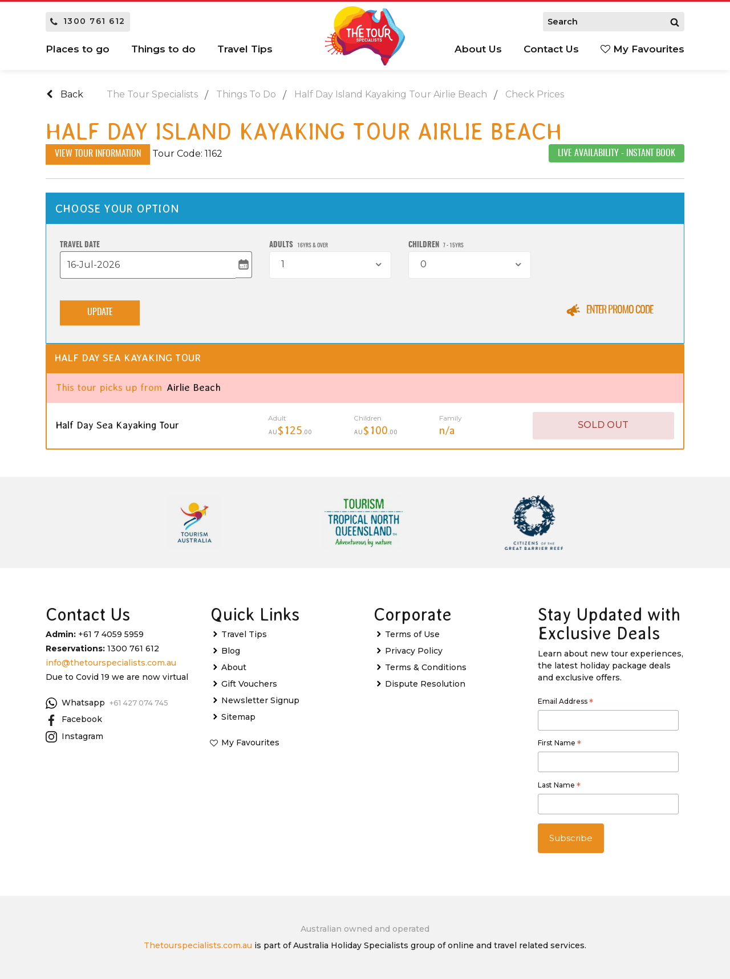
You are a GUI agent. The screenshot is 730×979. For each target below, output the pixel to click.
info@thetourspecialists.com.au (111, 663)
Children (436, 245)
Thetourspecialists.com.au (198, 945)
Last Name (559, 786)
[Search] (674, 21)
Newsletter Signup (260, 701)
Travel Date (80, 245)
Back (64, 94)
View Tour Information (98, 154)
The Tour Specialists (152, 94)
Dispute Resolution (425, 684)
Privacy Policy (414, 651)
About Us (478, 49)
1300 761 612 (87, 21)
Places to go (78, 49)
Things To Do (246, 94)
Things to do (163, 49)
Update (100, 313)
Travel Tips (245, 49)
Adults (298, 245)
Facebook (74, 720)
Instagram (74, 737)
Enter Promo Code (619, 310)
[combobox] (330, 265)
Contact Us (551, 49)
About (233, 668)
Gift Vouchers (249, 684)
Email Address (565, 702)
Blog (230, 651)
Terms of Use (412, 635)
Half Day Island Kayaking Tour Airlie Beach (390, 94)
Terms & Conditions (426, 668)
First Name (559, 744)
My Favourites (642, 49)
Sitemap (238, 717)
